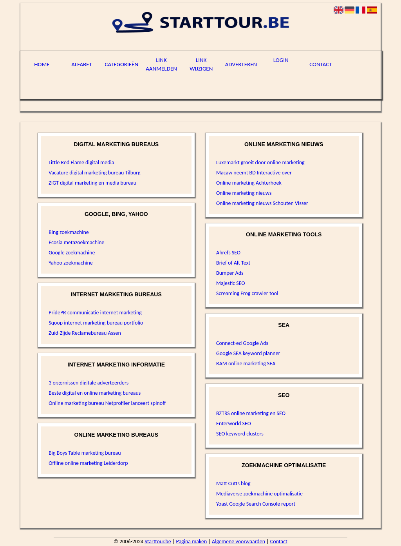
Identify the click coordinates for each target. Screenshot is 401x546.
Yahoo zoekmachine (71, 262)
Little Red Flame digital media (81, 162)
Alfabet (81, 64)
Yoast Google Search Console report (255, 504)
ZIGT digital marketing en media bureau (92, 183)
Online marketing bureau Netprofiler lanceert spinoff (107, 403)
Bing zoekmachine (69, 232)
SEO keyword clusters (240, 433)
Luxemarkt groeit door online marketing (260, 162)
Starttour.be (158, 541)
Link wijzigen (201, 64)
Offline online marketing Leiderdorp (88, 463)
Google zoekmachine (72, 252)
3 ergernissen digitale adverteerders (88, 382)
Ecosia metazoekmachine (76, 242)
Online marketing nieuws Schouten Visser (262, 203)
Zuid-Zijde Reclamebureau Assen (85, 333)
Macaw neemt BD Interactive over (254, 172)
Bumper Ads (229, 273)
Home (41, 64)
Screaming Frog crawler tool (247, 293)
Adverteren (241, 64)
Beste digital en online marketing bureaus (95, 393)
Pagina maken (191, 541)
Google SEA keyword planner (248, 353)
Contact (320, 64)
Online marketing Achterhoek (249, 183)
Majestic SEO (230, 283)
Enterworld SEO (233, 423)
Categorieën (122, 64)
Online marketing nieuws (243, 193)
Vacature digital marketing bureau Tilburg (94, 172)
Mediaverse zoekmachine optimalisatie (259, 493)
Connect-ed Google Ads (242, 343)
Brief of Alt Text (233, 262)
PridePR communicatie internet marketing (95, 312)
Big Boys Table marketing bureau (85, 453)
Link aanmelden (161, 64)
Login (281, 59)
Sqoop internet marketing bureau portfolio (96, 322)
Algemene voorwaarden (238, 541)
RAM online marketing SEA (245, 363)
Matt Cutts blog (233, 483)
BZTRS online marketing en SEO (250, 413)
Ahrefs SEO (228, 252)
